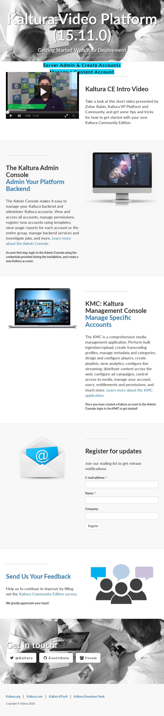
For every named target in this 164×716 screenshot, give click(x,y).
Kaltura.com (35, 696)
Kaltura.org (13, 696)
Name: (90, 493)
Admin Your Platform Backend (35, 185)
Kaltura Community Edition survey (47, 594)
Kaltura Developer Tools (89, 696)
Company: (92, 509)
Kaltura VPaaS (58, 696)
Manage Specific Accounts (108, 321)
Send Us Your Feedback (38, 576)
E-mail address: (96, 477)
